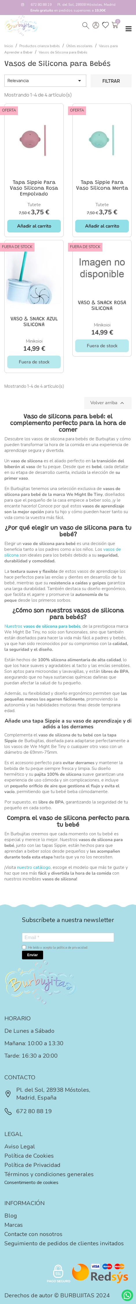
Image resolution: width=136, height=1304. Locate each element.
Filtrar (111, 81)
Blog (10, 1216)
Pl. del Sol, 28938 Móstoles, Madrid (86, 4)
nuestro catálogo (34, 867)
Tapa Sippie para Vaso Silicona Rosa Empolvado (34, 188)
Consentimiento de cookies (31, 1182)
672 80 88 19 (41, 4)
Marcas (13, 1225)
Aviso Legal (19, 1146)
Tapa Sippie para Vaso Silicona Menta (102, 185)
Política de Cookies (29, 1156)
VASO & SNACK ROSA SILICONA (102, 305)
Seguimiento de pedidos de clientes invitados (64, 1243)
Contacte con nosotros (33, 1234)
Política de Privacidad (32, 1165)
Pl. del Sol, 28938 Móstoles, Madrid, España (47, 1094)
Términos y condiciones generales (49, 1174)
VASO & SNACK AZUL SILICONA (34, 322)
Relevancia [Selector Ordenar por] (45, 80)
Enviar (32, 955)
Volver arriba (108, 402)
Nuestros (42, 626)
